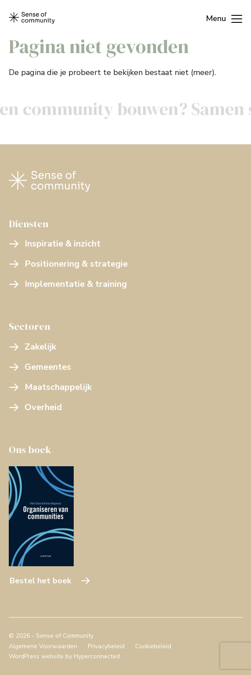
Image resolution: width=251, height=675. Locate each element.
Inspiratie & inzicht (54, 244)
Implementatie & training (68, 284)
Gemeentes (40, 367)
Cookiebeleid (153, 646)
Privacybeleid (106, 646)
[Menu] (219, 17)
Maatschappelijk (50, 387)
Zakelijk (32, 347)
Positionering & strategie (68, 264)
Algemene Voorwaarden (43, 646)
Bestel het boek (50, 580)
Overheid (35, 407)
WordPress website (36, 656)
